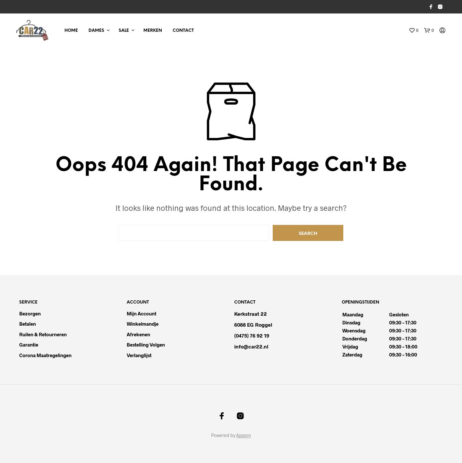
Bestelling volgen (146, 344)
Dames (96, 31)
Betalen (27, 324)
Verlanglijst (139, 355)
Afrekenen (138, 334)
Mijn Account (141, 313)
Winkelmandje (142, 324)
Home (71, 31)
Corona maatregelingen (45, 355)
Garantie (28, 344)
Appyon (243, 435)
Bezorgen (30, 313)
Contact (183, 31)
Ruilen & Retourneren (43, 334)
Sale (124, 31)
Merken (152, 31)
